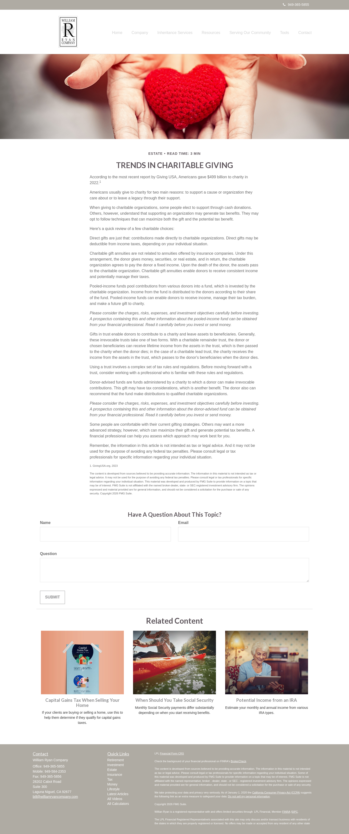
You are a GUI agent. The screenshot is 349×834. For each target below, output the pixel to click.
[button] (150, 31)
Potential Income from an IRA (266, 700)
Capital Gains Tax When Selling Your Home (82, 702)
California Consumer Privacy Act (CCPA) (276, 792)
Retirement (115, 760)
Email (183, 523)
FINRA (286, 811)
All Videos (114, 799)
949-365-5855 (296, 5)
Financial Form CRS (172, 753)
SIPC (295, 811)
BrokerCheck (238, 761)
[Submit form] (52, 597)
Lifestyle (113, 789)
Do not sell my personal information (249, 796)
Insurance (114, 775)
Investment (115, 765)
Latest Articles (117, 794)
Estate (112, 770)
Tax (110, 779)
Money (112, 784)
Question (48, 554)
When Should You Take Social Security (174, 700)
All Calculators (118, 804)
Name (45, 523)
